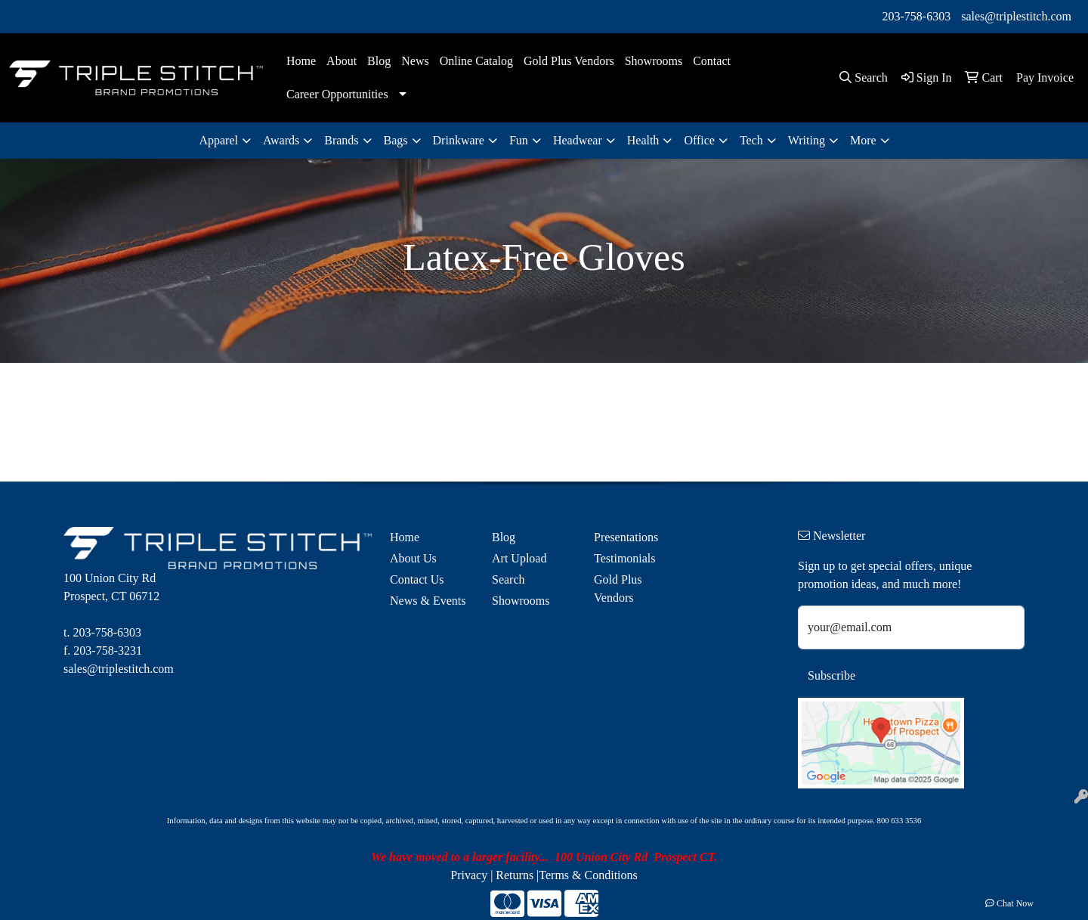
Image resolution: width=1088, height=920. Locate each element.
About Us (413, 558)
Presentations (626, 537)
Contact (712, 60)
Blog (379, 60)
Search (508, 579)
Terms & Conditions (588, 875)
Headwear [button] (577, 140)
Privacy (468, 875)
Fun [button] (518, 140)
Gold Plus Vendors (569, 60)
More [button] (863, 140)
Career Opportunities (337, 94)
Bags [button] (396, 140)
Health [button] (643, 140)
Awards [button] (281, 140)
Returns (514, 875)
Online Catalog (476, 60)
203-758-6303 (916, 16)
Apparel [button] (218, 140)
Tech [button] (751, 140)
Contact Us (417, 579)
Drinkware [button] (458, 140)
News (414, 60)
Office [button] (699, 140)
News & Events (427, 600)
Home (301, 60)
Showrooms (653, 60)
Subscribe (831, 675)
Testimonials (625, 558)
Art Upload (519, 558)
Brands (341, 140)
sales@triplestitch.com (1016, 16)
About (341, 60)
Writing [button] (806, 140)
